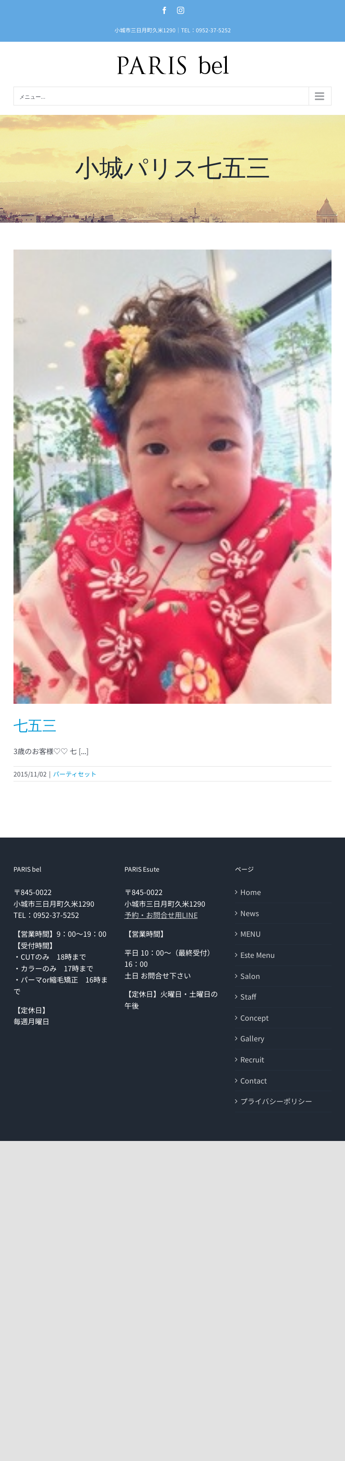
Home (250, 891)
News (249, 913)
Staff (248, 996)
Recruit (252, 1059)
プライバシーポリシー (276, 1101)
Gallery (252, 1038)
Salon (250, 975)
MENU (250, 933)
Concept (254, 1017)
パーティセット (75, 773)
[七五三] (172, 476)
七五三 (35, 725)
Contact (253, 1080)
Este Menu (257, 954)
